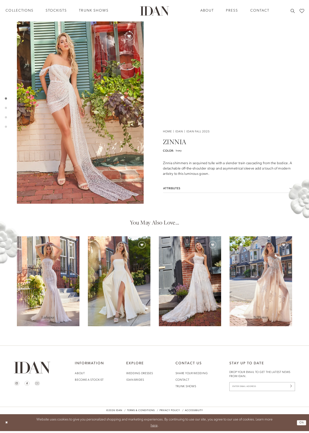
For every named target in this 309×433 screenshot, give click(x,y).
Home (167, 31)
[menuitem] (56, 10)
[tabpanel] (80, 112)
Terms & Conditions (141, 412)
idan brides (135, 380)
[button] (227, 88)
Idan (179, 31)
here (154, 427)
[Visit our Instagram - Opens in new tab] (17, 384)
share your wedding (192, 373)
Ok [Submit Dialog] (301, 424)
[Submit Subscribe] (290, 387)
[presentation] (48, 281)
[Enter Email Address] (262, 387)
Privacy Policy (170, 412)
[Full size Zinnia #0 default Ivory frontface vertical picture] (80, 112)
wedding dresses (139, 373)
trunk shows (186, 386)
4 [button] (6, 127)
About (80, 373)
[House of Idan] (154, 10)
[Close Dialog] (7, 424)
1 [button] (6, 98)
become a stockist (89, 380)
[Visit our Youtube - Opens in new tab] (40, 384)
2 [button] (6, 108)
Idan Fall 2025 (198, 31)
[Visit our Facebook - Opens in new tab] (28, 384)
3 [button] (6, 117)
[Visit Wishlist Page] (302, 10)
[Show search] (292, 11)
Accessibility (194, 412)
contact (183, 380)
